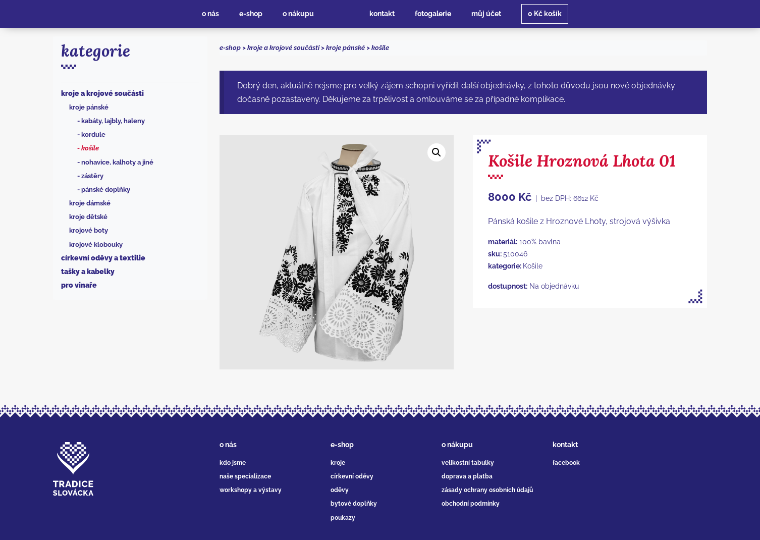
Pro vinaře (79, 285)
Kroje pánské (88, 107)
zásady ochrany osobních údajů (487, 490)
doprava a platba (467, 476)
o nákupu (457, 445)
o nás (228, 445)
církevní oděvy (352, 476)
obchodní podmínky (471, 503)
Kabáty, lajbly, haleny (113, 121)
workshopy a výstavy (251, 490)
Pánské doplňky (105, 189)
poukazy (343, 517)
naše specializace (245, 476)
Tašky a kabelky (88, 271)
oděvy (340, 490)
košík (545, 14)
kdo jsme (233, 462)
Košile (90, 148)
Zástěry (92, 176)
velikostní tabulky (468, 462)
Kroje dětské (88, 217)
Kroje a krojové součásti (102, 93)
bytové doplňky (354, 503)
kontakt (565, 445)
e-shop (230, 47)
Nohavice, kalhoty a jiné (117, 162)
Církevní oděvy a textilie (103, 258)
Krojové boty (88, 230)
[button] (436, 152)
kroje (338, 462)
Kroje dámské (90, 203)
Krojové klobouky (96, 244)
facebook (566, 462)
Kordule (93, 134)
